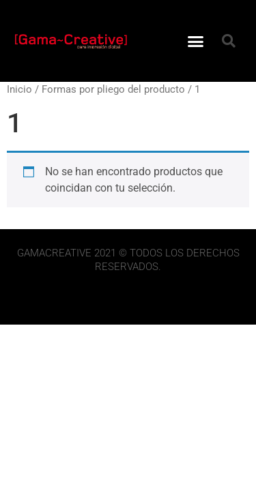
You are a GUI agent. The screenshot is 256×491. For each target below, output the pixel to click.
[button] (195, 41)
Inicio (19, 89)
